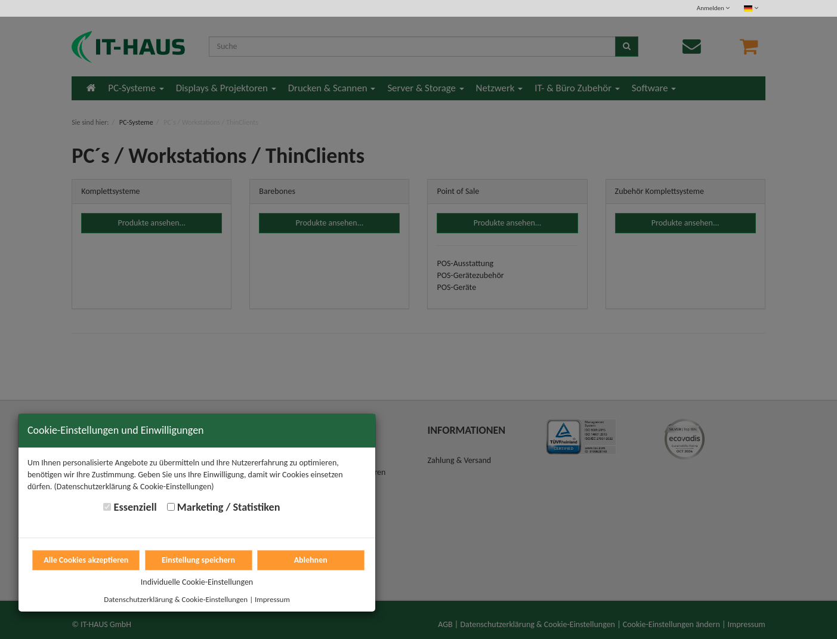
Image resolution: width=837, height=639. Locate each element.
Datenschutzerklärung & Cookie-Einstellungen (176, 599)
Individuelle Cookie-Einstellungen (197, 582)
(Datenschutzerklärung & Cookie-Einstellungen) (134, 486)
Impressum (272, 599)
